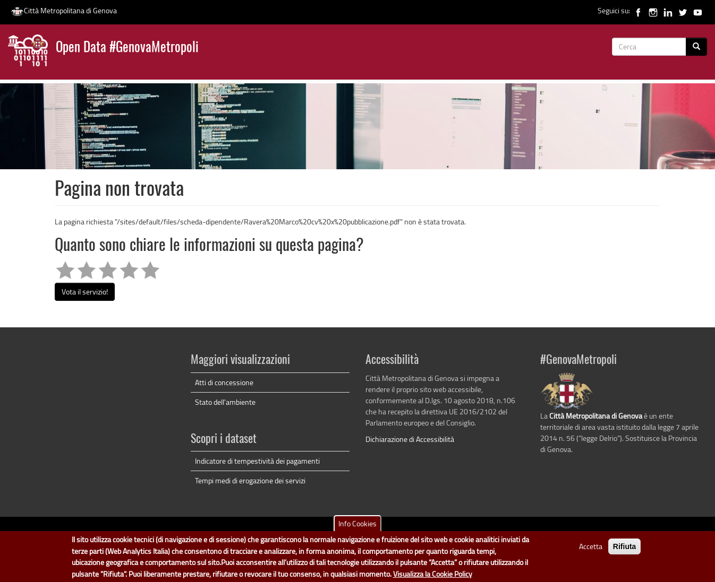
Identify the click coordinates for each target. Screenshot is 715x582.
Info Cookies (357, 527)
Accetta (590, 549)
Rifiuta (624, 549)
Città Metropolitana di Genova (64, 10)
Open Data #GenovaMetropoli (127, 48)
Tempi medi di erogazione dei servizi (250, 480)
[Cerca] (696, 47)
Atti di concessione (224, 382)
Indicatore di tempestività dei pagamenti (257, 461)
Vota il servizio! (85, 291)
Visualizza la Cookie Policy (432, 576)
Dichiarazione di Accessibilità (409, 439)
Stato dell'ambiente (225, 402)
